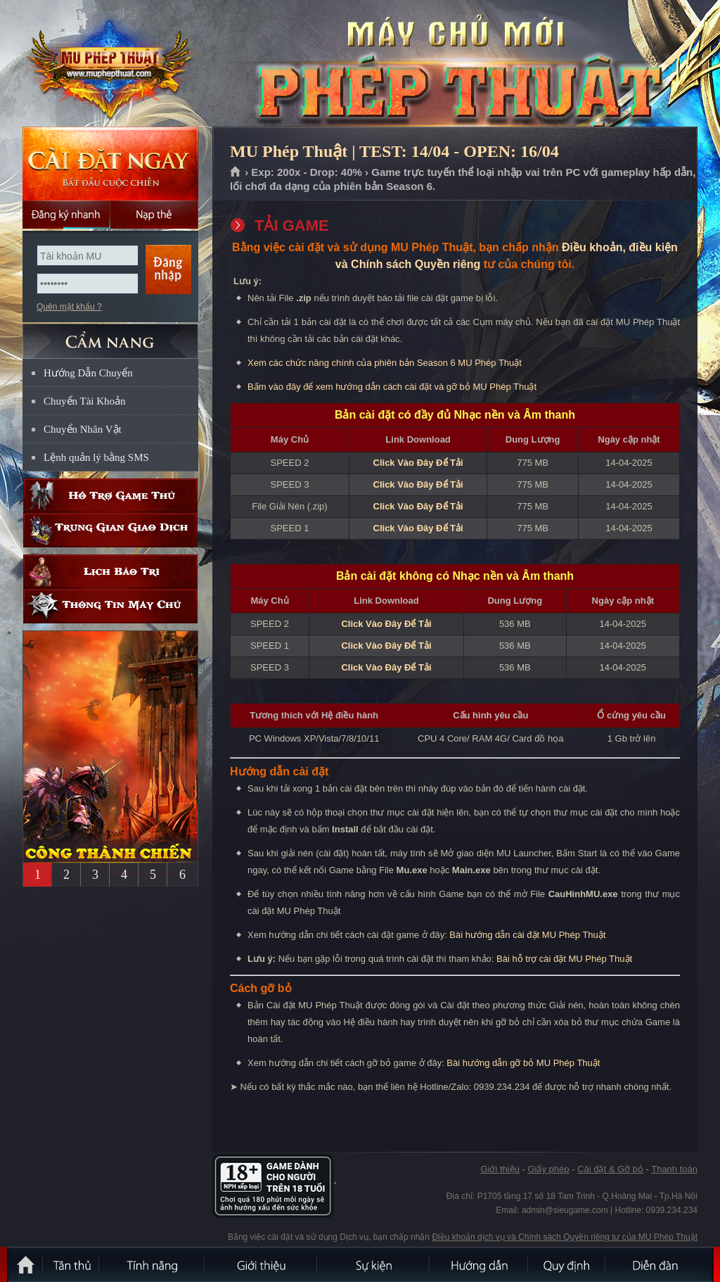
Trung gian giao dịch (110, 530)
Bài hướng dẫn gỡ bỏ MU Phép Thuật (523, 1063)
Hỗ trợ (110, 495)
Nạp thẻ (154, 215)
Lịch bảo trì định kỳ (110, 571)
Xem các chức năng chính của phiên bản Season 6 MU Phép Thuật (385, 362)
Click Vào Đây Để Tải (418, 462)
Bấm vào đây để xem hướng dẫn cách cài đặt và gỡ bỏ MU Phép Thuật (392, 386)
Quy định (567, 1264)
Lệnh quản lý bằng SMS (96, 457)
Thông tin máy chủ (110, 606)
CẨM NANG (110, 335)
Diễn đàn (659, 1264)
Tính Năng (152, 1264)
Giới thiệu (499, 1169)
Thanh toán (674, 1169)
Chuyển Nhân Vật (83, 429)
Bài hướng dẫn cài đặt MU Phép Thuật (527, 934)
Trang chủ (236, 172)
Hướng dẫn (479, 1264)
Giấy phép (548, 1169)
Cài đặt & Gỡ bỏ (610, 1169)
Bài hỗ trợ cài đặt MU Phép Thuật (564, 958)
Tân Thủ (72, 1264)
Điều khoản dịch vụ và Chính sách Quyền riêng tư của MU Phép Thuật (565, 1237)
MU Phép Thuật (109, 64)
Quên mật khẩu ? (69, 307)
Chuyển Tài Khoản (85, 401)
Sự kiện (374, 1264)
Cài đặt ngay (110, 164)
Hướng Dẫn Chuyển (88, 373)
